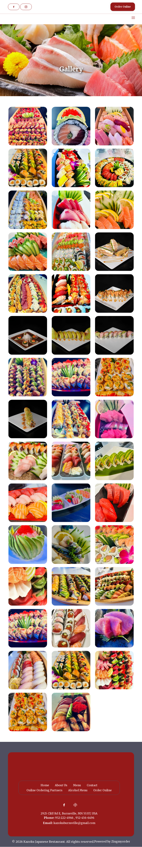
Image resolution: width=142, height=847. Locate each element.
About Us (60, 785)
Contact (92, 785)
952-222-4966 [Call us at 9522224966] (64, 818)
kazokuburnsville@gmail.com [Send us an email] (74, 823)
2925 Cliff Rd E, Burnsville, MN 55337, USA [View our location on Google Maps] (69, 813)
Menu (77, 785)
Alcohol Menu (78, 790)
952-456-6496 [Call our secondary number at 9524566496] (84, 818)
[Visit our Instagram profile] (26, 7)
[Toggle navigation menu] (130, 18)
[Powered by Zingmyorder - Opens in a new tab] (112, 841)
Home (44, 785)
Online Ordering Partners (43, 790)
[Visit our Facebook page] (13, 7)
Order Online (103, 790)
